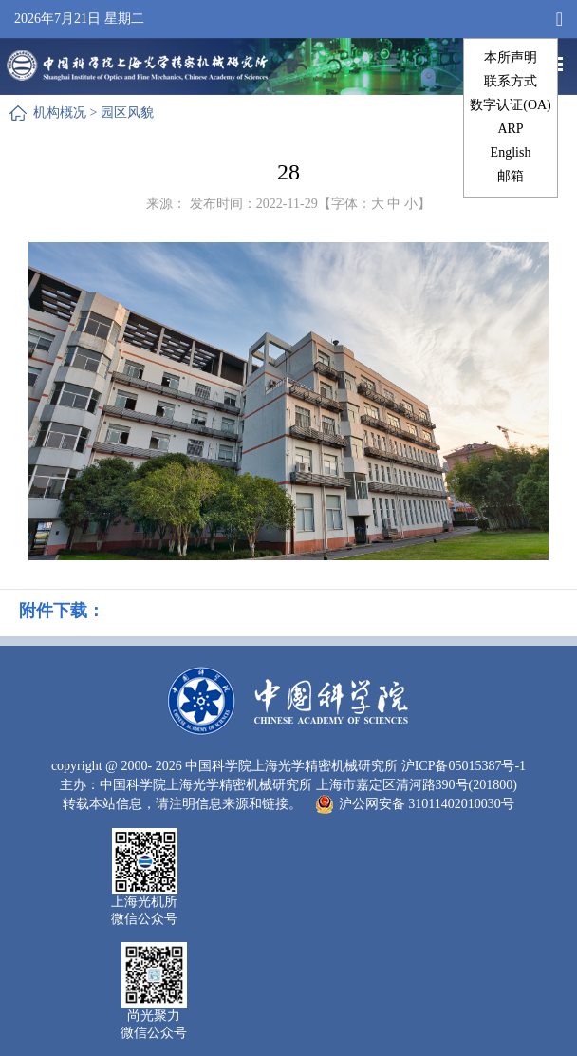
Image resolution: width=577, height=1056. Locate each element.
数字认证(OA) (510, 105)
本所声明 (510, 57)
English (511, 152)
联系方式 (510, 81)
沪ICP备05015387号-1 (463, 766)
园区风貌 (127, 112)
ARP (510, 129)
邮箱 (510, 176)
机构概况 (59, 112)
